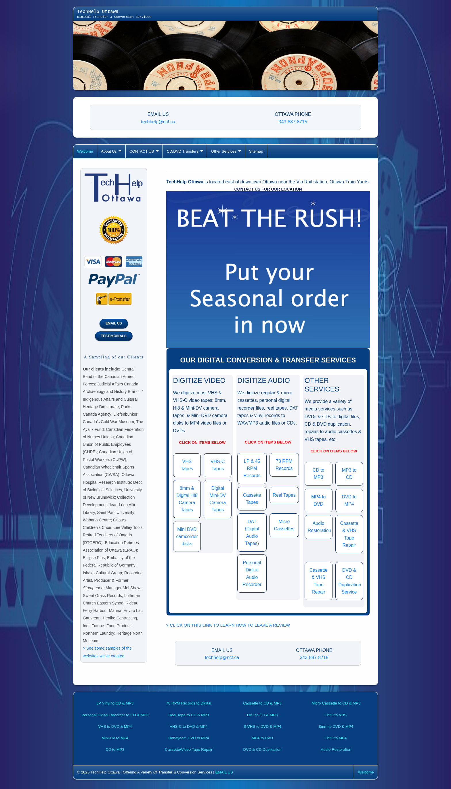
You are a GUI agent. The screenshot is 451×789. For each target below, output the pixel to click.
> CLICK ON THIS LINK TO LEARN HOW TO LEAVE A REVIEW (228, 625)
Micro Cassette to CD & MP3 (336, 703)
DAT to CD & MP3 (262, 715)
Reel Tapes (284, 495)
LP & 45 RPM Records (251, 468)
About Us (109, 151)
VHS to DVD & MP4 (115, 726)
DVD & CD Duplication (262, 749)
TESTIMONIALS (114, 336)
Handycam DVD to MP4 (188, 738)
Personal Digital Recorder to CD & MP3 (114, 715)
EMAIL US (114, 323)
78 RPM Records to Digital (188, 703)
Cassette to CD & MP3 (262, 703)
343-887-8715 (293, 121)
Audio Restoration (336, 749)
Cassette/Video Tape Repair (188, 749)
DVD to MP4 (336, 738)
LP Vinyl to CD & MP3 (115, 703)
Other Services (223, 151)
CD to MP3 (115, 749)
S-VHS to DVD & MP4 (262, 726)
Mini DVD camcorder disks (187, 536)
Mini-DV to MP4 (115, 738)
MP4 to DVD (262, 738)
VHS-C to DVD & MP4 (189, 726)
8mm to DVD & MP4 (336, 726)
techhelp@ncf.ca (158, 121)
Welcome (85, 151)
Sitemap (256, 151)
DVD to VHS (336, 715)
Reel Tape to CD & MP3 (188, 715)
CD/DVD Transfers (182, 151)
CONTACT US (141, 151)
